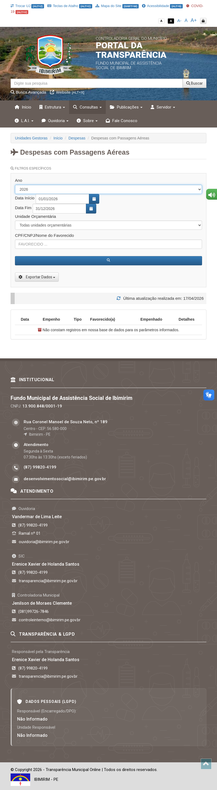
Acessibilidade (162, 6)
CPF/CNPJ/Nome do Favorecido (44, 235)
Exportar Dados (36, 277)
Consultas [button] (87, 107)
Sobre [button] (87, 120)
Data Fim (23, 207)
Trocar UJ (27, 6)
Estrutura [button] (52, 107)
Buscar (194, 83)
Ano (18, 180)
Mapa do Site (117, 6)
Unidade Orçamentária (35, 216)
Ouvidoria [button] (55, 120)
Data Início (25, 198)
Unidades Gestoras (31, 138)
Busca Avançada (28, 92)
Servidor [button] (163, 107)
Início (23, 107)
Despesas (77, 138)
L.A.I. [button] (24, 120)
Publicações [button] (126, 107)
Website (67, 92)
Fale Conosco (121, 120)
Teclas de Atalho (69, 6)
